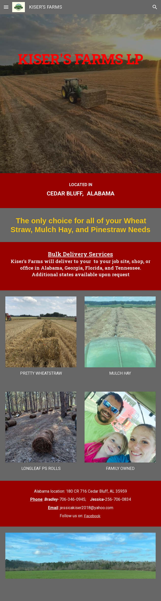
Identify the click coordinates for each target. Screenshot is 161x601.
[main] (80, 81)
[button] (6, 7)
